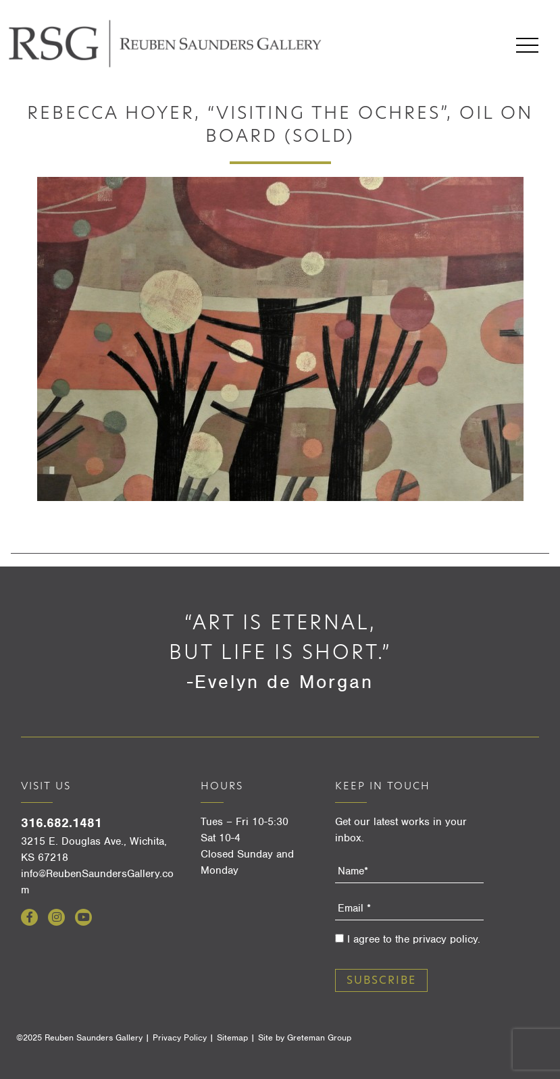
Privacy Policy (180, 1037)
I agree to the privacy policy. (413, 939)
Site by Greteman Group (304, 1037)
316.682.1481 (61, 823)
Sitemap (232, 1037)
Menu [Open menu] (527, 45)
